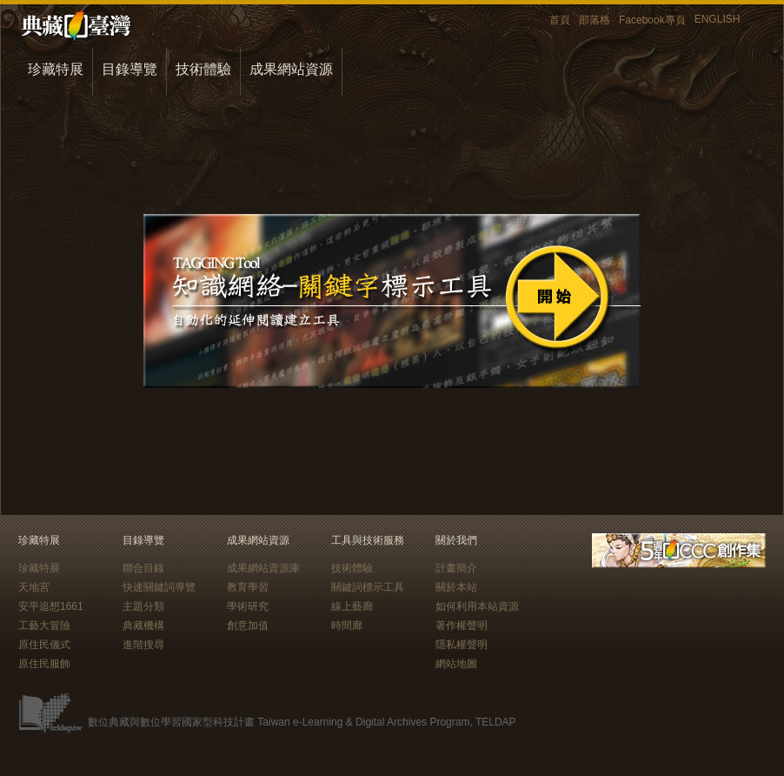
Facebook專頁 (652, 20)
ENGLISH (717, 19)
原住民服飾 (44, 664)
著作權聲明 (461, 625)
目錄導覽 (129, 69)
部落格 (594, 20)
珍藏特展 (55, 69)
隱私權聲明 (461, 645)
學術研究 (248, 606)
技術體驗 (203, 69)
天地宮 (34, 587)
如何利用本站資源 (477, 606)
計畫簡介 (456, 568)
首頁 (559, 20)
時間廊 (346, 625)
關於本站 (456, 587)
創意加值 (248, 625)
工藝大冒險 (44, 625)
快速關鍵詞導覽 (159, 587)
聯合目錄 (143, 568)
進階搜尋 (143, 645)
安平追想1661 (50, 606)
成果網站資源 (291, 69)
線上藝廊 (352, 606)
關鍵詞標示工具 (367, 587)
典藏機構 (143, 625)
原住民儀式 (44, 645)
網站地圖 (456, 664)
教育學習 (248, 587)
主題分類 (143, 606)
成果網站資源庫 (263, 568)
